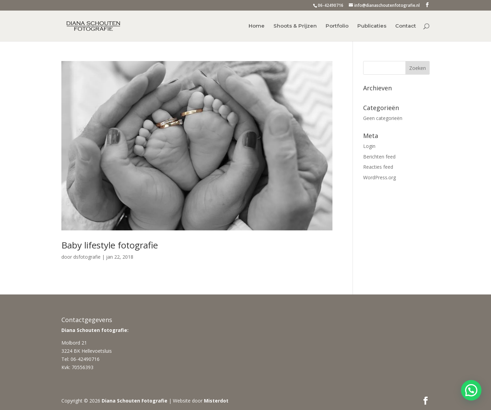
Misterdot (216, 400)
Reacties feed (378, 167)
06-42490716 (330, 5)
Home (257, 26)
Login (369, 146)
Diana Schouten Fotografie (134, 400)
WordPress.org (379, 177)
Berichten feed (379, 156)
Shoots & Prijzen (295, 26)
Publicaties (371, 26)
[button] (471, 390)
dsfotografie (87, 257)
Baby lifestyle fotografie (109, 245)
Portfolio (337, 26)
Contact (405, 26)
